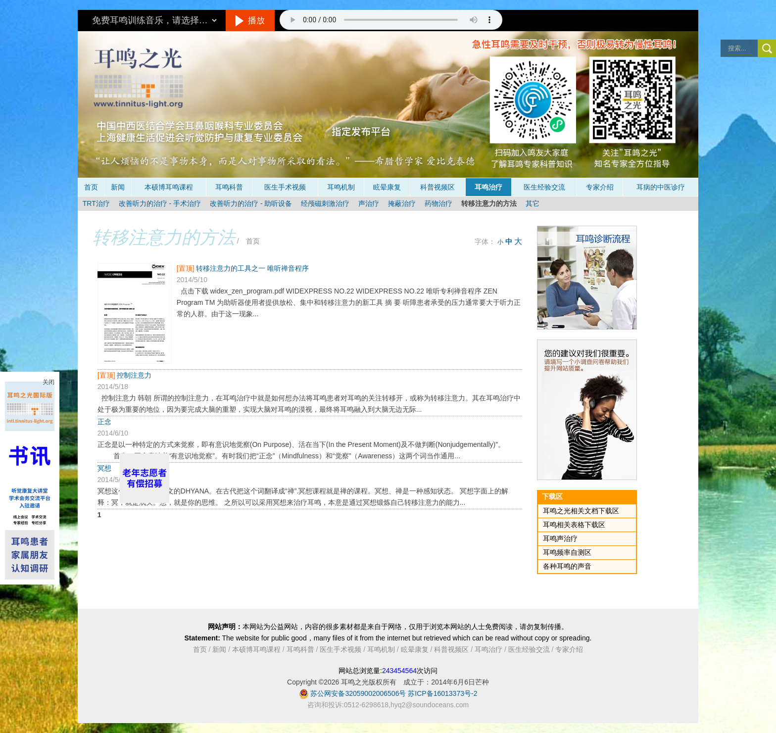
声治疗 (368, 203)
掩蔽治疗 (402, 203)
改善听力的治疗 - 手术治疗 (160, 203)
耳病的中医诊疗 (660, 187)
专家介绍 (600, 187)
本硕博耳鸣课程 (169, 187)
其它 (532, 203)
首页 (91, 187)
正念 (104, 422)
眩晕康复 (387, 187)
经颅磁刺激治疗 (325, 203)
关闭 (48, 382)
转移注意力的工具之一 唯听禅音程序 (252, 268)
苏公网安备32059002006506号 (358, 693)
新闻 (118, 187)
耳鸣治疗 (488, 187)
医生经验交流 (544, 187)
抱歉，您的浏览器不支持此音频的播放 (391, 20)
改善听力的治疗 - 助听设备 (251, 203)
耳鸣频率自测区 (567, 552)
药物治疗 (438, 203)
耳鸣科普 (229, 187)
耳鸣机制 (341, 187)
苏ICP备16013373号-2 (442, 693)
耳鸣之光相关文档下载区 (581, 511)
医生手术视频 (285, 187)
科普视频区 (437, 187)
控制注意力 (134, 375)
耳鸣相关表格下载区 (574, 525)
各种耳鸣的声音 (567, 566)
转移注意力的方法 (489, 203)
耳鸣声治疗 (560, 538)
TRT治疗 (96, 203)
